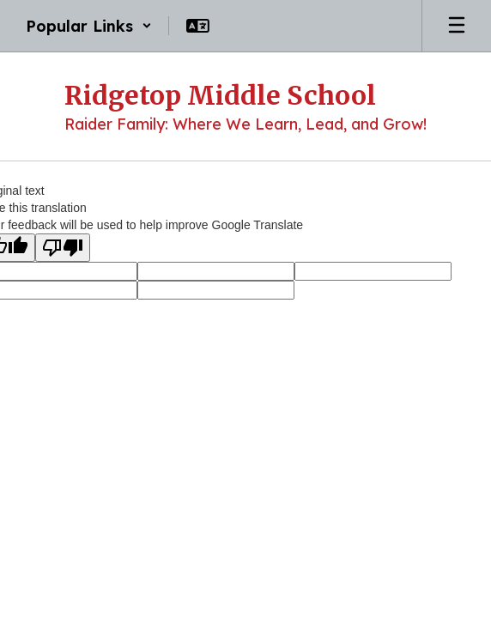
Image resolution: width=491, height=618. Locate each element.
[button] (89, 26)
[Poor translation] (62, 247)
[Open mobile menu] (456, 26)
